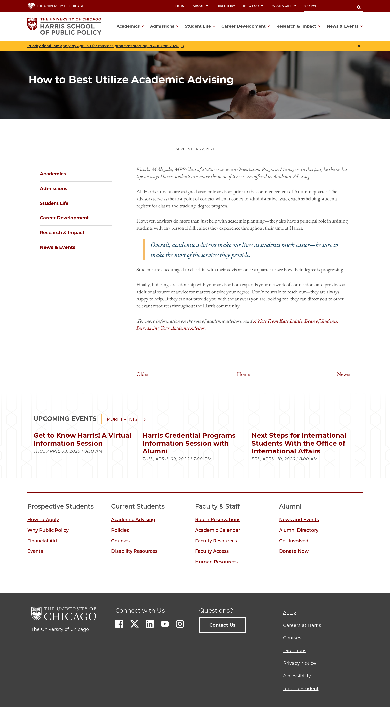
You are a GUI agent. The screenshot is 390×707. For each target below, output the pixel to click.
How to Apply (43, 519)
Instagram (180, 624)
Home (243, 374)
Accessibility (297, 676)
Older (142, 374)
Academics (53, 174)
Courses (120, 541)
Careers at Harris (302, 625)
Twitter (134, 624)
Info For (253, 6)
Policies (120, 530)
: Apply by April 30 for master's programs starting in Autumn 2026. (103, 46)
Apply (289, 612)
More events (122, 419)
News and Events (299, 519)
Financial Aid (42, 541)
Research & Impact (62, 232)
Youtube (165, 624)
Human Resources (216, 562)
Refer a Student (301, 688)
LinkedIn (150, 624)
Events (35, 551)
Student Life (54, 203)
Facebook (119, 624)
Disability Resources (134, 551)
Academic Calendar (217, 530)
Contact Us (222, 625)
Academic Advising (133, 519)
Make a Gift (283, 6)
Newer (343, 374)
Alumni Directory (298, 530)
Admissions (53, 188)
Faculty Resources (216, 541)
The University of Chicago (60, 629)
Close (359, 46)
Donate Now (294, 551)
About (200, 6)
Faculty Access (212, 551)
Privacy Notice (299, 663)
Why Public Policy (48, 530)
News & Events (57, 247)
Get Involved (293, 541)
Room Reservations (217, 519)
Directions (294, 650)
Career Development (64, 218)
